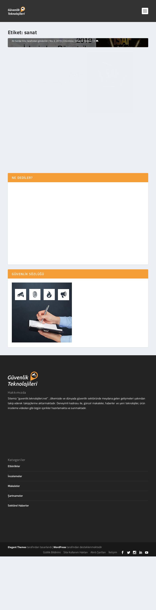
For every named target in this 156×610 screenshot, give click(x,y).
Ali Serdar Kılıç (19, 114)
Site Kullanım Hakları (75, 606)
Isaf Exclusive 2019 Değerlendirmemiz (40, 109)
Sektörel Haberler (83, 114)
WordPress (59, 601)
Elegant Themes (17, 601)
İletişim (113, 606)
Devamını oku (22, 203)
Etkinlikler (68, 114)
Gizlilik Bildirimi (52, 606)
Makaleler (14, 539)
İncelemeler (15, 529)
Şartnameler (15, 549)
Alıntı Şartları (98, 606)
